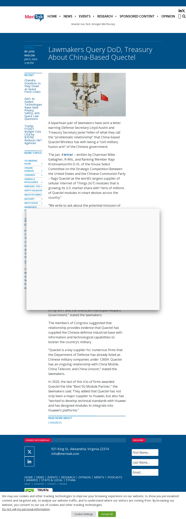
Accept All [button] (107, 514)
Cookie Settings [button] (83, 514)
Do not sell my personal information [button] (26, 509)
